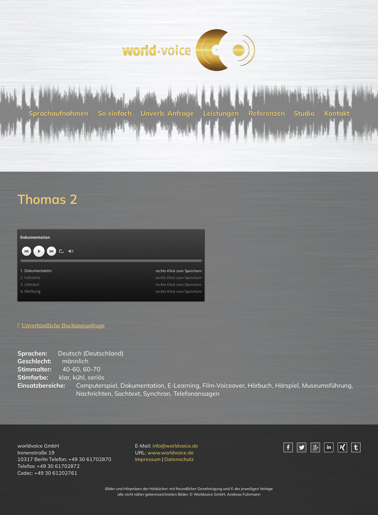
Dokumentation (142, 385)
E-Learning (183, 385)
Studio (304, 113)
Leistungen (221, 113)
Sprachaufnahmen (58, 113)
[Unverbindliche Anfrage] (60, 325)
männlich (75, 361)
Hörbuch (260, 385)
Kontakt (336, 113)
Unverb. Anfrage (167, 113)
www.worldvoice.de (171, 452)
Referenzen (266, 113)
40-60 (71, 369)
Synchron (156, 393)
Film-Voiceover (223, 385)
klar (64, 377)
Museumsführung (326, 385)
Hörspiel (287, 385)
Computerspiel (96, 385)
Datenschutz (179, 459)
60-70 (91, 369)
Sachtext (127, 393)
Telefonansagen (196, 393)
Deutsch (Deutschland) (91, 353)
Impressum (148, 459)
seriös (96, 377)
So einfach (115, 113)
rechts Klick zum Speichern (179, 270)
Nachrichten (93, 393)
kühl (79, 377)
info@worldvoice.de (175, 446)
